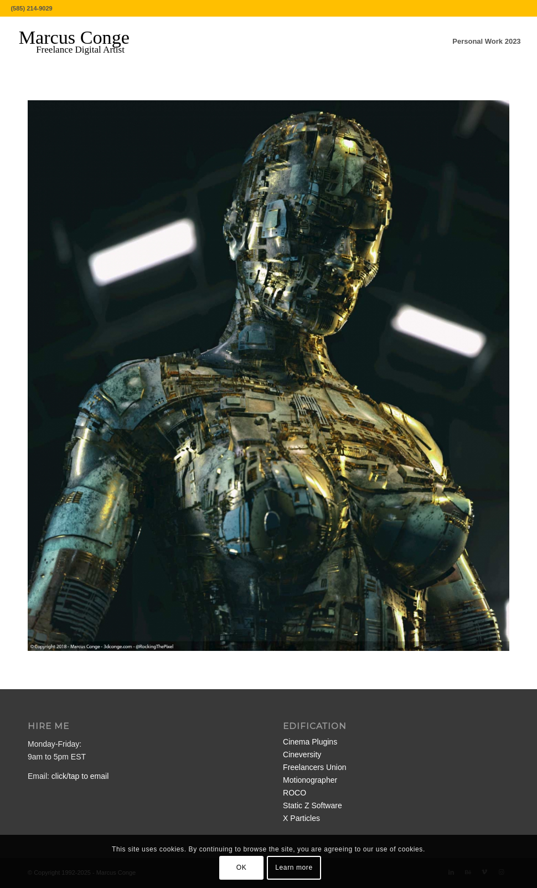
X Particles (301, 818)
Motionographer (310, 780)
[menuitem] (486, 41)
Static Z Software (312, 805)
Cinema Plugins (310, 741)
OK (241, 867)
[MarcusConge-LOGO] (82, 41)
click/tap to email (80, 776)
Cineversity (302, 754)
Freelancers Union (314, 767)
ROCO (294, 792)
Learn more (293, 867)
